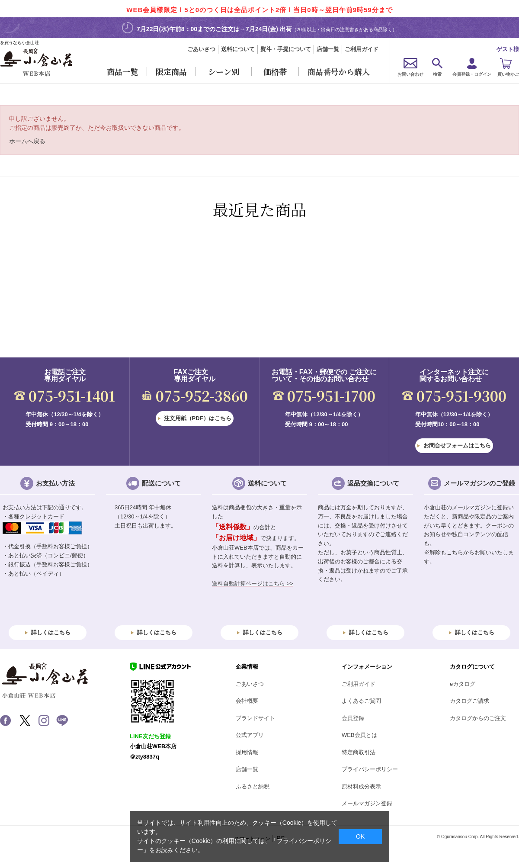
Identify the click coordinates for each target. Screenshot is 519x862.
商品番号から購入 (339, 71)
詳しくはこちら (50, 632)
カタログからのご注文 (478, 718)
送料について (238, 49)
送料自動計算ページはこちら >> (252, 583)
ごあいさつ (201, 49)
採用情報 (247, 752)
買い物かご (508, 74)
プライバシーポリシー (370, 769)
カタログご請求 (469, 701)
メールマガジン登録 (367, 803)
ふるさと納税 (252, 786)
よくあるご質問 (361, 701)
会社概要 (247, 701)
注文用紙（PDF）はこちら (197, 418)
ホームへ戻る (27, 141)
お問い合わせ (410, 74)
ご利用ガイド (361, 49)
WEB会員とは (359, 735)
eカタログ (462, 684)
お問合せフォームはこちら (457, 445)
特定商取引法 (358, 752)
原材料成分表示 (361, 786)
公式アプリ (250, 735)
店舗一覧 (328, 49)
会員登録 (353, 718)
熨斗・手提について (285, 49)
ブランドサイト (255, 718)
